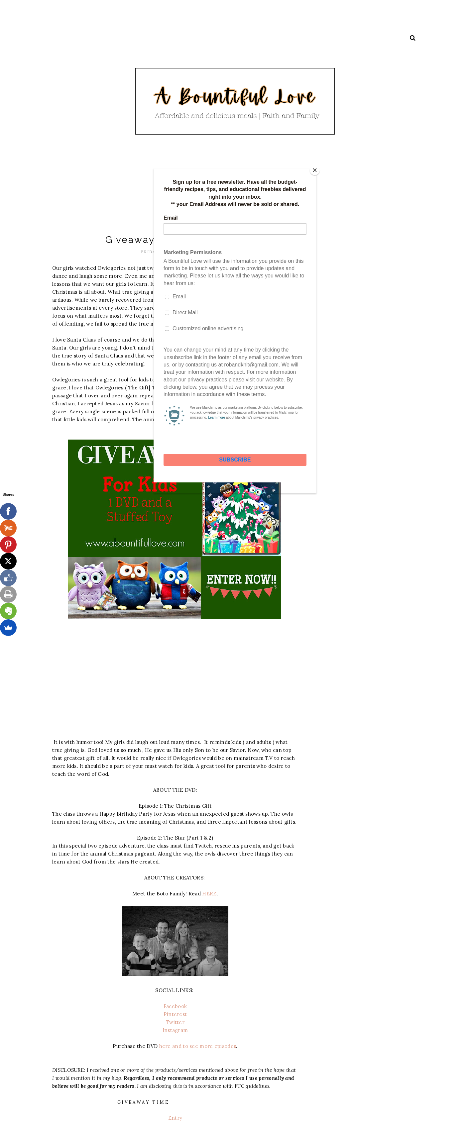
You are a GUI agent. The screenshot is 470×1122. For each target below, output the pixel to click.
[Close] (315, 170)
